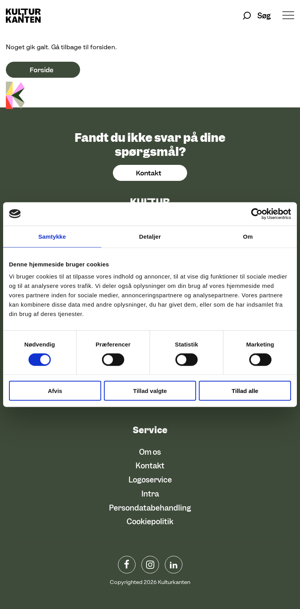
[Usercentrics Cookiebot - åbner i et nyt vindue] (257, 214)
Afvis (55, 391)
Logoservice (150, 480)
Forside (42, 70)
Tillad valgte (150, 391)
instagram (150, 564)
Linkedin (173, 564)
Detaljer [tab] (150, 236)
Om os (150, 452)
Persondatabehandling (150, 508)
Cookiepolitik (150, 522)
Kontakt (148, 173)
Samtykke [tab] (52, 236)
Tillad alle (245, 391)
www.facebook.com (127, 564)
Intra (150, 494)
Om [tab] (248, 236)
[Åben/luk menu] (288, 16)
